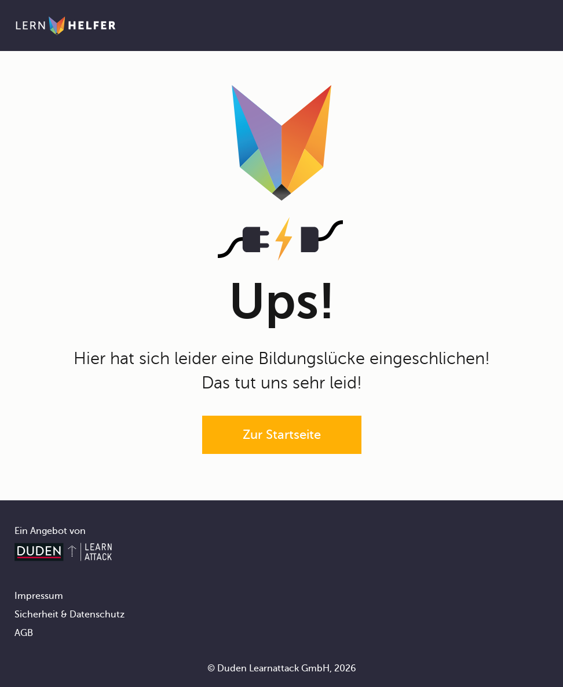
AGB (23, 633)
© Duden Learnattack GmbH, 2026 (281, 668)
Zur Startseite (282, 434)
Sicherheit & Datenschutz (69, 614)
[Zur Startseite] (65, 25)
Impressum (38, 596)
